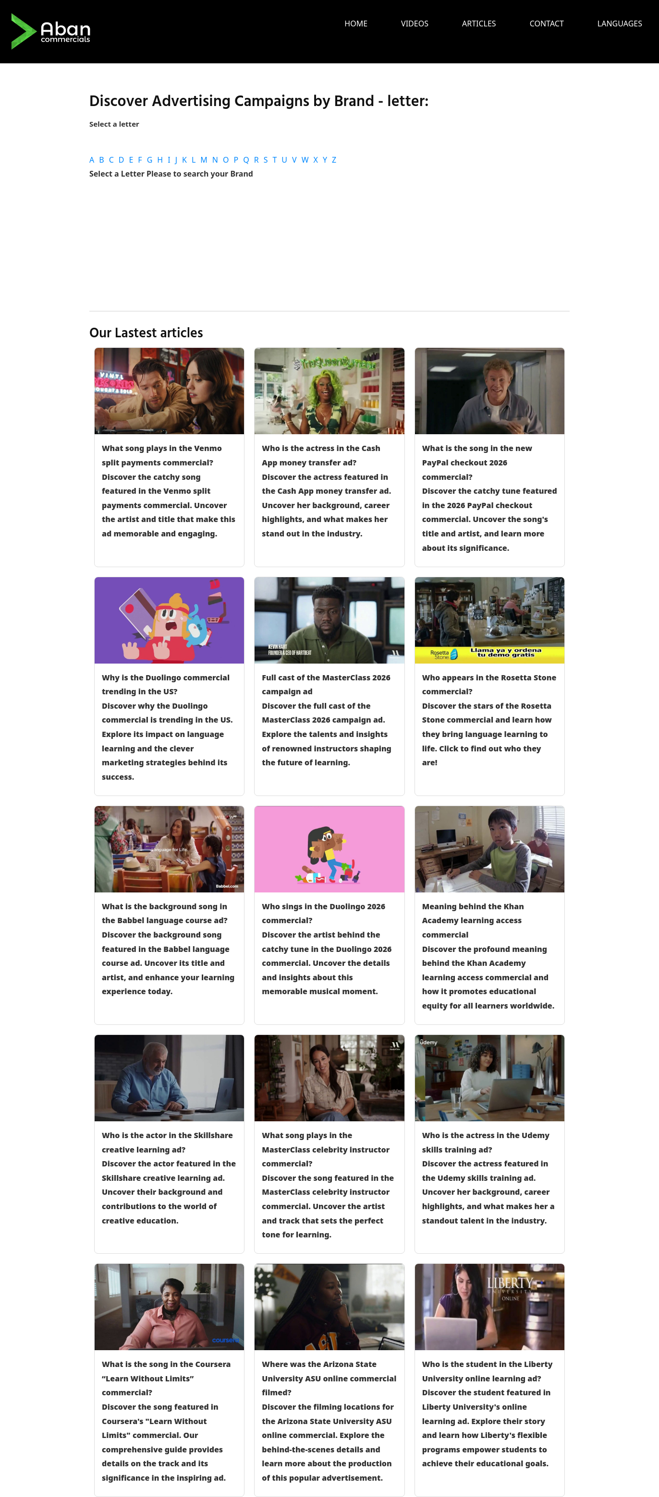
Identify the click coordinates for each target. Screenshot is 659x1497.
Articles (479, 23)
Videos (414, 23)
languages (620, 23)
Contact (547, 23)
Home (355, 23)
